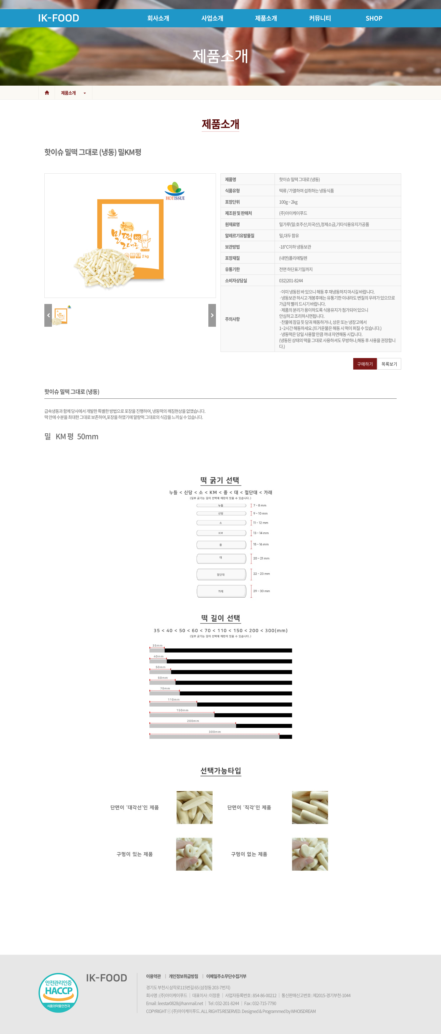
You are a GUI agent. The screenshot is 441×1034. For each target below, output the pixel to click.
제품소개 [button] (73, 93)
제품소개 (266, 18)
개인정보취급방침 (183, 976)
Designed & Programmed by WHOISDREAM (279, 1011)
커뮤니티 (320, 18)
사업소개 (212, 18)
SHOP (374, 18)
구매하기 (365, 364)
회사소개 (158, 18)
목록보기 (389, 364)
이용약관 (153, 976)
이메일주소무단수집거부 (226, 976)
